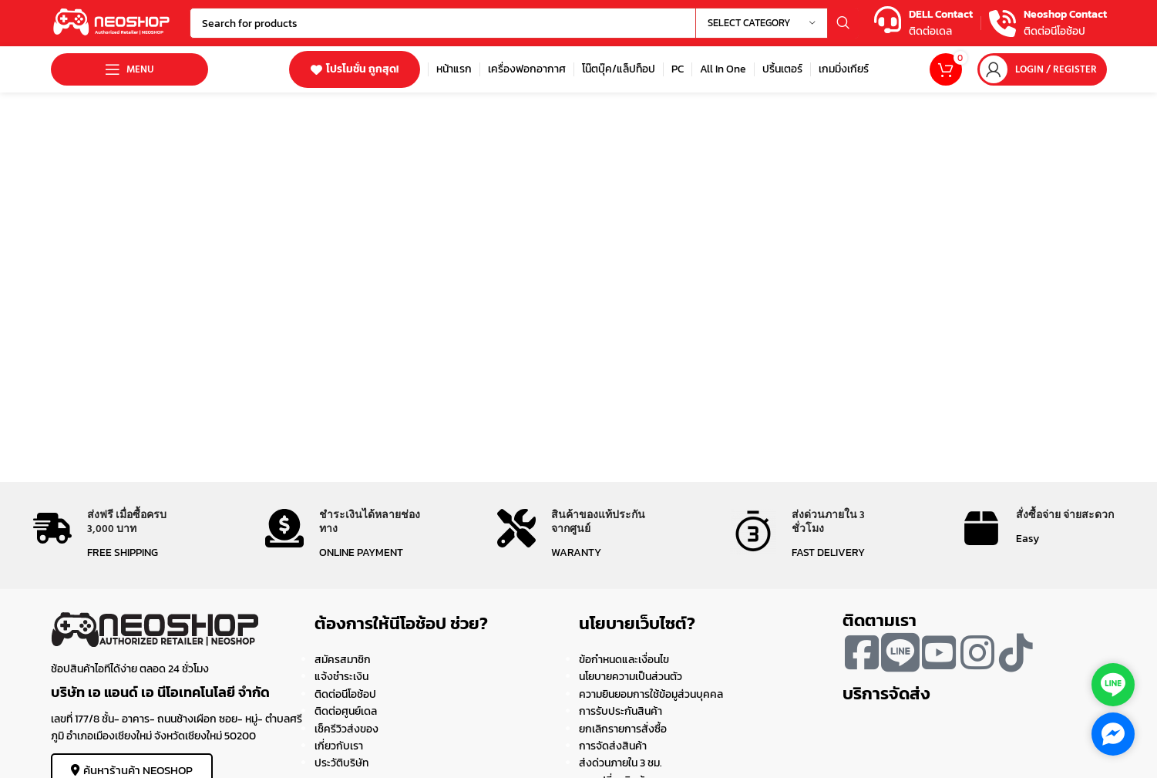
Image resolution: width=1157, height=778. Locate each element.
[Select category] (761, 23)
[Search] (524, 23)
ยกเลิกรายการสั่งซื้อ (623, 729)
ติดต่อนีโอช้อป (345, 694)
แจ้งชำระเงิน (341, 677)
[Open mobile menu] (129, 69)
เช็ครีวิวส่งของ (346, 729)
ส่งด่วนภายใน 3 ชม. (620, 763)
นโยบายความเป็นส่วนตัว (630, 677)
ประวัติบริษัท (341, 763)
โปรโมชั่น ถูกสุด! (355, 69)
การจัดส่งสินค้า (613, 746)
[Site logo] (112, 22)
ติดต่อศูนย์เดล (345, 711)
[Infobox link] (923, 23)
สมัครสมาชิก (342, 660)
